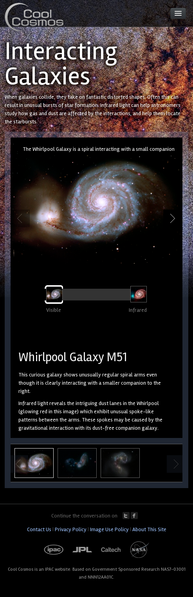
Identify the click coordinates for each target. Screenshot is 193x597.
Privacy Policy (71, 529)
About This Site (149, 529)
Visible (53, 310)
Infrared (138, 310)
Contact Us (39, 529)
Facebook (134, 515)
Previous (21, 218)
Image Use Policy (109, 529)
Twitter (126, 515)
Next (172, 218)
